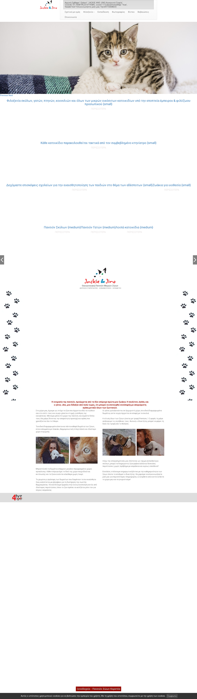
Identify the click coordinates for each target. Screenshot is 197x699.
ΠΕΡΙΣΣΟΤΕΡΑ (98, 108)
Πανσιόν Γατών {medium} (98, 227)
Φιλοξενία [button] (88, 12)
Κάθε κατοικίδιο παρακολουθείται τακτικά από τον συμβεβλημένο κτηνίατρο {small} (98, 143)
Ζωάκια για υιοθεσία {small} (172, 185)
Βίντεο (131, 12)
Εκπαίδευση (103, 12)
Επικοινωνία (71, 17)
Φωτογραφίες (118, 12)
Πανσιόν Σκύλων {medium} (62, 227)
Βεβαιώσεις (143, 12)
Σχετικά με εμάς (72, 12)
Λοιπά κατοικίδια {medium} (134, 227)
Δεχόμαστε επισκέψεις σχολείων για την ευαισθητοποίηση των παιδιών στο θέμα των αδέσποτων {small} (79, 185)
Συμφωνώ (172, 696)
